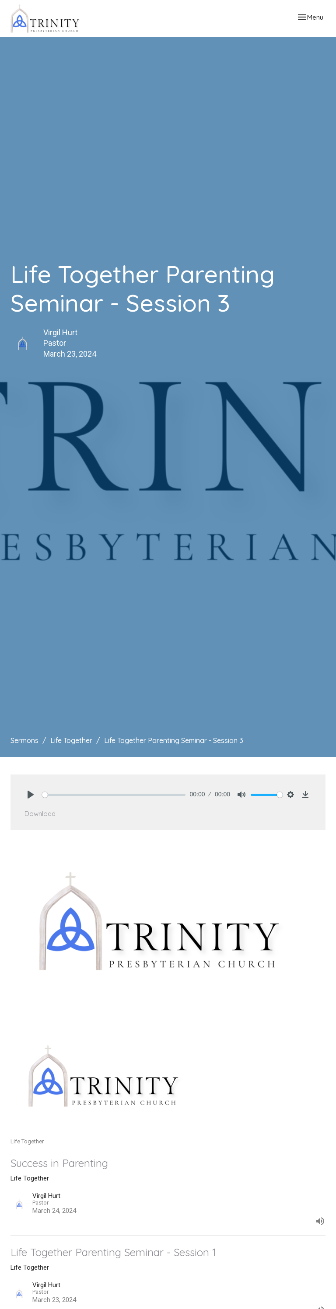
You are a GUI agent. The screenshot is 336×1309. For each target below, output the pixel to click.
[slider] (114, 795)
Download (40, 813)
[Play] (31, 795)
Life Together (71, 740)
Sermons (24, 740)
